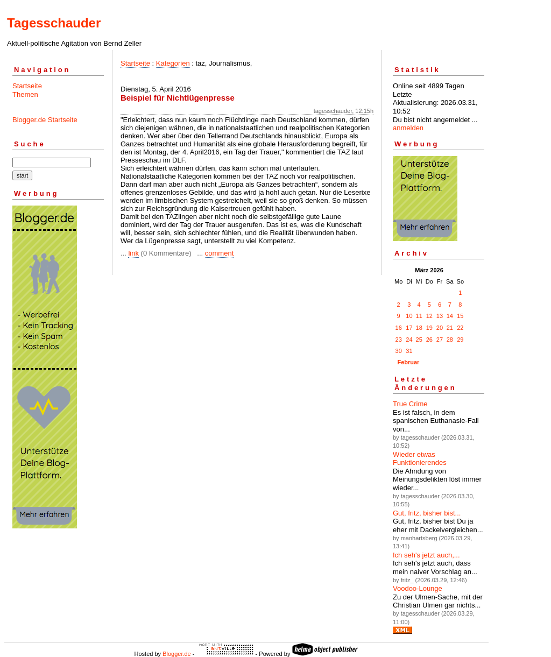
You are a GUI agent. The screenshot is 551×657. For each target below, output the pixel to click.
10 (409, 316)
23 (398, 339)
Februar (408, 362)
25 (419, 339)
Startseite (27, 86)
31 (409, 351)
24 (409, 339)
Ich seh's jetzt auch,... (426, 555)
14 (450, 316)
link (133, 253)
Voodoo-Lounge (417, 588)
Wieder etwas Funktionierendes (420, 458)
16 (398, 327)
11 (419, 316)
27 (439, 339)
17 (409, 327)
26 (429, 339)
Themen (25, 94)
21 (450, 327)
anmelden (408, 128)
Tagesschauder (54, 23)
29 (460, 339)
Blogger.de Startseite (44, 120)
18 (419, 327)
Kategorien (173, 63)
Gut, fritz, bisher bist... (427, 513)
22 (460, 327)
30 (398, 351)
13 (439, 316)
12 (429, 316)
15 (460, 316)
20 (439, 327)
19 (429, 327)
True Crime (410, 404)
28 (450, 339)
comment (219, 253)
